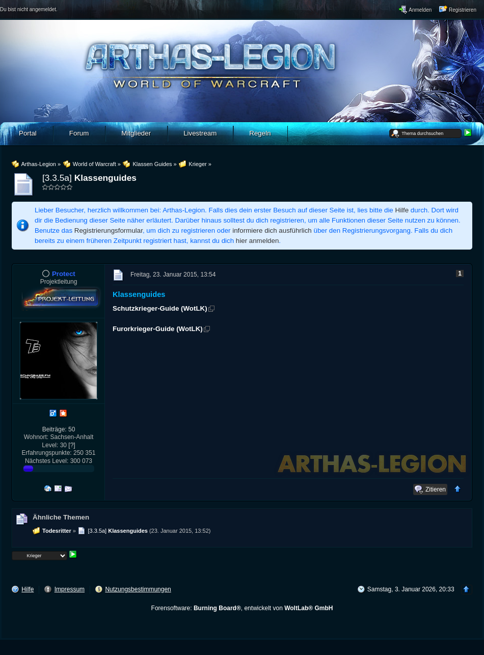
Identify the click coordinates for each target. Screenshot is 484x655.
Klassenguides (105, 178)
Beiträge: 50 (58, 429)
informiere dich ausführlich (272, 230)
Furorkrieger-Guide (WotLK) (158, 329)
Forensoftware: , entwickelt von (242, 608)
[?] (71, 445)
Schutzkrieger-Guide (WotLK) (160, 308)
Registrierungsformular (108, 230)
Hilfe (402, 210)
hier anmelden (257, 240)
